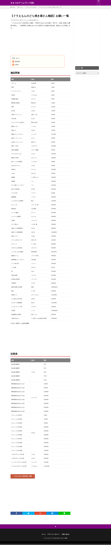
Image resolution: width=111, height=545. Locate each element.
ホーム (42, 535)
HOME (13, 7)
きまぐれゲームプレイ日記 (22, 3)
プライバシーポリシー (53, 535)
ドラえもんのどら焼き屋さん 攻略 (23, 476)
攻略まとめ (20, 7)
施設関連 (16, 61)
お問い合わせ (66, 535)
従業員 (15, 65)
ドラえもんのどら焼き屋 (30, 7)
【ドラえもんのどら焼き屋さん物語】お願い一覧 (50, 7)
